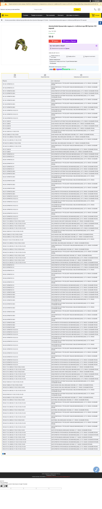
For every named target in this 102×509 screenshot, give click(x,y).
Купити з (70, 41)
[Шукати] (77, 9)
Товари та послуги (36, 15)
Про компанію (50, 15)
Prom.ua (58, 473)
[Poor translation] (5, 486)
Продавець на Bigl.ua (51, 475)
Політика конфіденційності (64, 476)
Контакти (60, 15)
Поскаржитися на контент (51, 476)
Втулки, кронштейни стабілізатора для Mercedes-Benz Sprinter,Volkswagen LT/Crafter (26, 20)
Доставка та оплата (72, 15)
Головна (25, 15)
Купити (56, 41)
